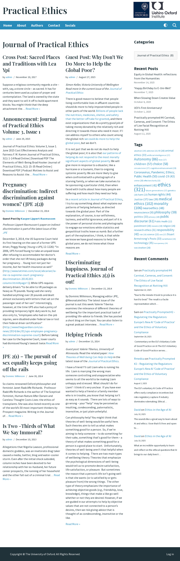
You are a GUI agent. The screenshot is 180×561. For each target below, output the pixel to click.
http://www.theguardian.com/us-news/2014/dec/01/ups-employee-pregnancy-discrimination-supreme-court (30, 330)
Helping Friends (84, 334)
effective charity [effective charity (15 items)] (152, 179)
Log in (170, 554)
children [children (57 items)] (143, 163)
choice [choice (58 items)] (160, 163)
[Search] (174, 25)
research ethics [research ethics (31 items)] (145, 228)
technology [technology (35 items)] (143, 241)
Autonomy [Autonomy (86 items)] (146, 158)
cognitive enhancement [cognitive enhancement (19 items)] (163, 167)
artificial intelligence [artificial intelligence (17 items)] (158, 154)
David (137, 413)
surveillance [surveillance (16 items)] (169, 237)
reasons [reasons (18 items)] (156, 224)
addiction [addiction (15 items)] (152, 150)
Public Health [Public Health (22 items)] (163, 220)
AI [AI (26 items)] (161, 150)
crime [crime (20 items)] (138, 179)
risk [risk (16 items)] (143, 233)
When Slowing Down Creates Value (155, 97)
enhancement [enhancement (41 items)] (145, 184)
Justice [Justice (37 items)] (141, 198)
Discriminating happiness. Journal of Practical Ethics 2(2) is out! (90, 272)
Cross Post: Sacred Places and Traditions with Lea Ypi (31, 63)
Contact (54, 25)
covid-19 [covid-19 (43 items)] (166, 175)
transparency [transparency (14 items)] (161, 242)
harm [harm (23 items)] (143, 193)
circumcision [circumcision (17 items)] (142, 167)
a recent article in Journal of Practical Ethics (96, 198)
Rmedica (139, 362)
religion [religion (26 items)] (169, 224)
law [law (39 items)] (153, 198)
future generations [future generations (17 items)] (156, 189)
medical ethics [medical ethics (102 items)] (153, 200)
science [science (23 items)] (153, 232)
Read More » (33, 108)
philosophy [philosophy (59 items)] (165, 211)
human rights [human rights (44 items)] (159, 193)
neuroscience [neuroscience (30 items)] (144, 211)
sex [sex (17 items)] (162, 232)
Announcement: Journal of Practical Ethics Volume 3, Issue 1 (30, 125)
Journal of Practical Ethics (103, 361)
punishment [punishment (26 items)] (142, 224)
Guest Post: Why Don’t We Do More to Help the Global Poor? (94, 63)
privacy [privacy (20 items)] (154, 215)
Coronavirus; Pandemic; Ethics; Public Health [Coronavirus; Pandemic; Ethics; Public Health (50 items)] (154, 173)
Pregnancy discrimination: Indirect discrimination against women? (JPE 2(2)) (30, 194)
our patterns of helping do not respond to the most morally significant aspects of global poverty (93, 156)
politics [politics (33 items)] (141, 215)
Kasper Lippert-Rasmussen (38, 218)
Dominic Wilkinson (15, 211)
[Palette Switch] (165, 25)
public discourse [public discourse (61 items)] (151, 217)
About (21, 25)
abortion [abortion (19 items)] (140, 150)
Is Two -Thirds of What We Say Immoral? (29, 429)
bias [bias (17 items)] (163, 158)
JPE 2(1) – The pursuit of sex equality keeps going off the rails (30, 362)
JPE (12, 232)
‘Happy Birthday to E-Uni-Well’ (152, 88)
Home (7, 25)
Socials (70, 25)
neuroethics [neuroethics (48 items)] (153, 207)
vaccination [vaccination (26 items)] (142, 245)
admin (9, 77)
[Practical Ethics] (35, 10)
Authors (37, 25)
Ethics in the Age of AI (158, 413)
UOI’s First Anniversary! (148, 107)
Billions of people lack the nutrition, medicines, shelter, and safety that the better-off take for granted (94, 114)
